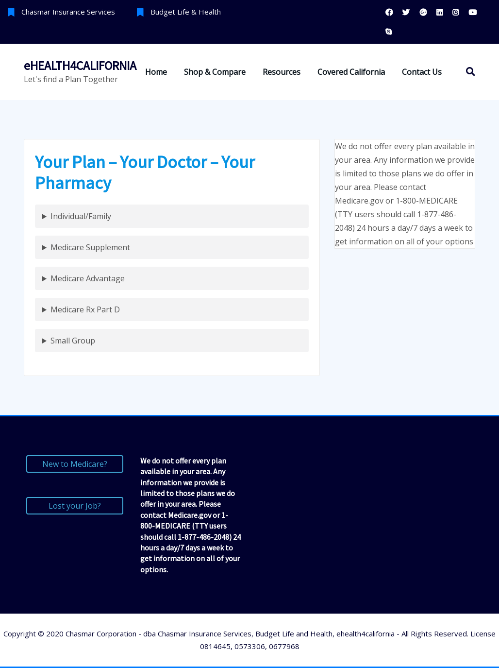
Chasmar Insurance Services (68, 12)
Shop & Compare (215, 72)
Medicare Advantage (87, 278)
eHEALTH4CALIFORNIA (80, 65)
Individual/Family (80, 216)
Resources (281, 72)
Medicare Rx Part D (85, 309)
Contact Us (422, 72)
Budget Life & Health (185, 12)
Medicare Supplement (90, 247)
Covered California (351, 72)
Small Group (72, 340)
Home (156, 72)
